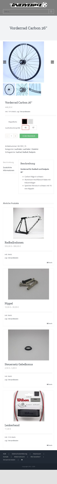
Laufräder (18, 149)
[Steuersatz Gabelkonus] (28, 345)
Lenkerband (12, 425)
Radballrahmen (14, 242)
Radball (25, 152)
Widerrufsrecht (19, 457)
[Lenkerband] (28, 405)
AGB (4, 454)
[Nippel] (28, 284)
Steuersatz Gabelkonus (19, 364)
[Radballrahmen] (28, 223)
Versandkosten (25, 112)
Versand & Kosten (9, 460)
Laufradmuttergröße (12, 128)
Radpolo (32, 152)
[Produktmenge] (11, 136)
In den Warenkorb (29, 136)
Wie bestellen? (36, 457)
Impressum (37, 454)
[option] (24, 121)
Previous (4, 62)
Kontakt (5, 457)
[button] (3, 480)
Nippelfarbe (12, 122)
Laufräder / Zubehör (30, 149)
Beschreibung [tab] (8, 162)
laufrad (19, 152)
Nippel (9, 303)
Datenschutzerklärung (19, 454)
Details (50, 262)
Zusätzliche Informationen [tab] (8, 169)
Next (52, 62)
